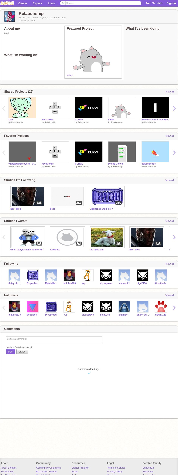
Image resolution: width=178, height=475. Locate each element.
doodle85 (32, 314)
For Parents (7, 471)
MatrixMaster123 (51, 283)
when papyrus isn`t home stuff (26, 249)
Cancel (22, 351)
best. (52, 209)
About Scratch (8, 467)
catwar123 (160, 314)
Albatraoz (55, 249)
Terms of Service (116, 467)
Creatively (160, 283)
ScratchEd (148, 467)
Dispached (32, 283)
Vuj (83, 283)
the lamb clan (97, 249)
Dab (11, 119)
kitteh (70, 75)
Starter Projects (80, 467)
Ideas (51, 3)
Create (22, 3)
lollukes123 (69, 283)
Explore (37, 3)
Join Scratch (154, 3)
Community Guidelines (48, 467)
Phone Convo (115, 163)
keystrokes (48, 119)
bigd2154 (142, 283)
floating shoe (149, 163)
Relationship (17, 122)
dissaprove (106, 283)
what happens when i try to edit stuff (22, 163)
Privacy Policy (114, 471)
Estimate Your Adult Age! (155, 119)
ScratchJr (147, 471)
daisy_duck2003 (15, 283)
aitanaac (123, 314)
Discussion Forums (46, 471)
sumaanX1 (124, 283)
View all (169, 91)
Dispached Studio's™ (101, 209)
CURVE (79, 119)
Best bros (15, 209)
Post (10, 351)
